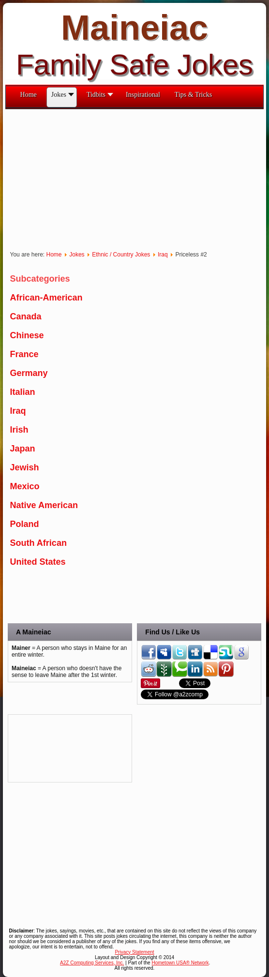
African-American (46, 297)
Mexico (25, 486)
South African (38, 543)
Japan (22, 448)
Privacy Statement (134, 952)
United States (38, 562)
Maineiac (134, 27)
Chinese (27, 335)
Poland (24, 524)
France (24, 354)
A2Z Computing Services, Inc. (92, 962)
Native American (44, 505)
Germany (29, 373)
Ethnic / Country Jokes (121, 254)
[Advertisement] (51, 748)
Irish (19, 430)
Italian (22, 392)
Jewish (24, 467)
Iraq (163, 254)
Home (54, 254)
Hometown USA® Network (180, 962)
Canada (26, 316)
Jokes (76, 254)
